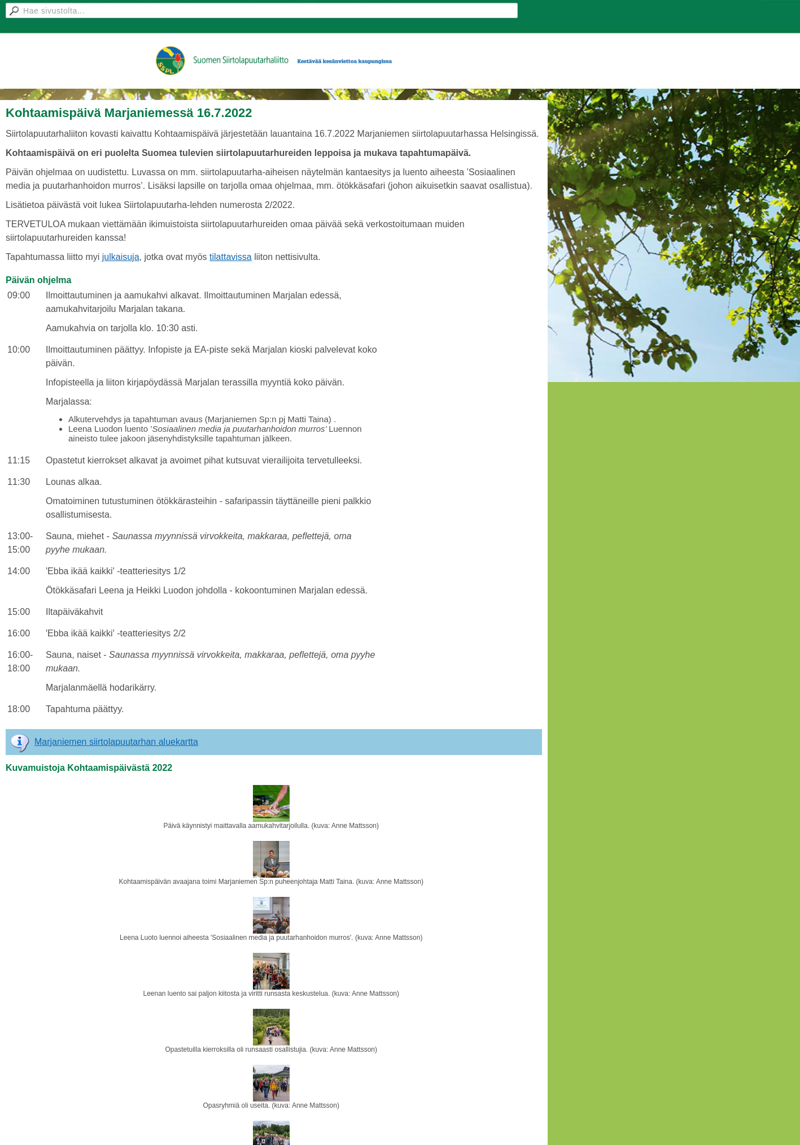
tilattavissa (230, 257)
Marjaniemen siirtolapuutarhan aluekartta (116, 742)
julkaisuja (120, 257)
